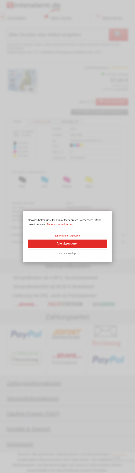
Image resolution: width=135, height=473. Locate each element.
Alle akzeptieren (67, 243)
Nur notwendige (67, 253)
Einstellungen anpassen (67, 235)
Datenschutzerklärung (60, 224)
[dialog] (67, 236)
